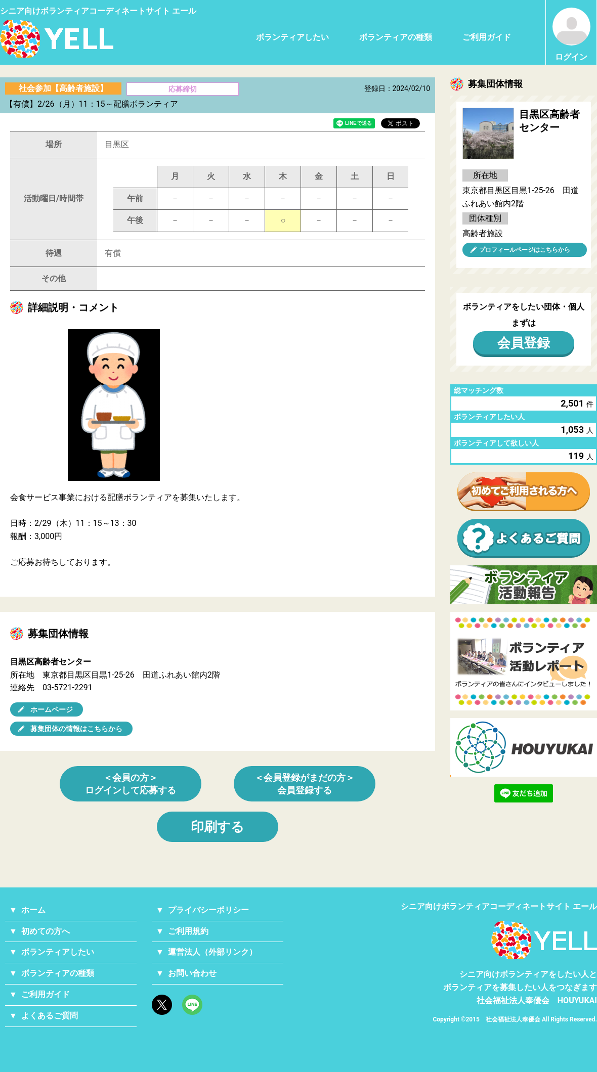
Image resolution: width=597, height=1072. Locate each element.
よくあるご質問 (49, 1015)
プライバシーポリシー (208, 910)
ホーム (33, 910)
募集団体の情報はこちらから (76, 729)
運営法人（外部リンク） (212, 952)
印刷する (217, 826)
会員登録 (523, 342)
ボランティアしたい (292, 37)
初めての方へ (45, 931)
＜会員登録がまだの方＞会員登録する (304, 783)
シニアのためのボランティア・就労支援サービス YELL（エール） (56, 38)
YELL (544, 940)
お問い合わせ (192, 973)
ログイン (571, 35)
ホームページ (51, 709)
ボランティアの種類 (395, 37)
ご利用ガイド (486, 37)
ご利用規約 (188, 931)
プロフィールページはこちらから (524, 249)
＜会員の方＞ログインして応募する (130, 783)
